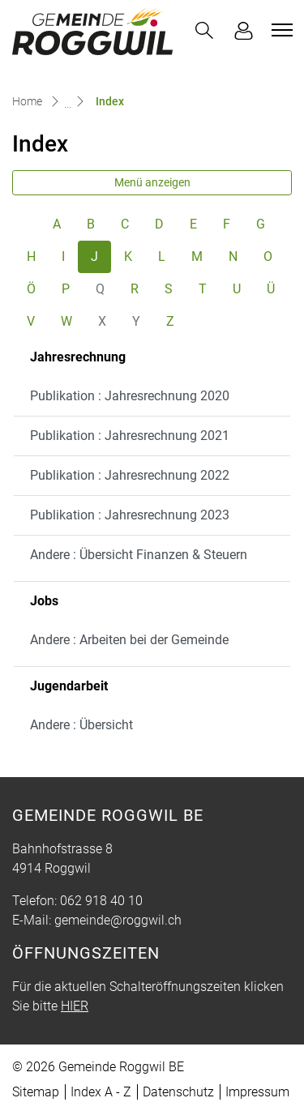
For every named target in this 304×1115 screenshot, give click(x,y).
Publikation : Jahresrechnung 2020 (129, 396)
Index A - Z (101, 1092)
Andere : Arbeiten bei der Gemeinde (129, 639)
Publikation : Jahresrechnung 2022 (129, 475)
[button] (204, 30)
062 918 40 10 (101, 900)
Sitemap (35, 1092)
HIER (74, 1006)
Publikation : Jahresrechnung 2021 (129, 435)
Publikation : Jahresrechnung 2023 (129, 515)
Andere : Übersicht (81, 725)
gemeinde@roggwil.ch (118, 920)
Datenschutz (178, 1092)
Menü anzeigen (152, 182)
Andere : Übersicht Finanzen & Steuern (138, 554)
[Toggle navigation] (280, 30)
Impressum (257, 1092)
